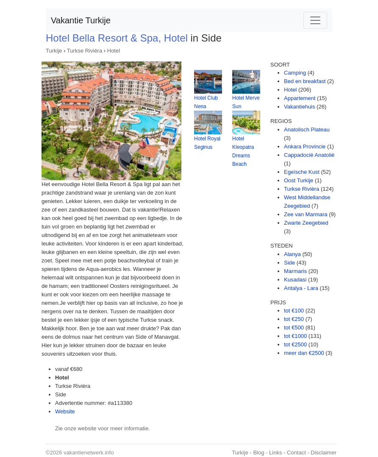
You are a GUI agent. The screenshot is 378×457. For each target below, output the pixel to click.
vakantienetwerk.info (89, 452)
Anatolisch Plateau (307, 129)
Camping (295, 73)
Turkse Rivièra (84, 50)
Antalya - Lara (301, 288)
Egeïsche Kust (302, 172)
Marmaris (295, 271)
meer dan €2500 (304, 353)
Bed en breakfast (304, 81)
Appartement (299, 98)
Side (289, 262)
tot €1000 (295, 336)
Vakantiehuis (299, 106)
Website (65, 411)
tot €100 (294, 310)
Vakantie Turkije (81, 20)
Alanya (292, 254)
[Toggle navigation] (315, 20)
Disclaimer (323, 452)
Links (275, 452)
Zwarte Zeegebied (306, 223)
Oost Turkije (298, 180)
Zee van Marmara (306, 214)
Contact (296, 452)
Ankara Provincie (304, 146)
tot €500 (294, 327)
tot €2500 (295, 344)
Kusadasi (295, 279)
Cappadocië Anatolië (309, 155)
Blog (258, 452)
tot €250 (294, 319)
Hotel (113, 50)
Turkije (54, 50)
